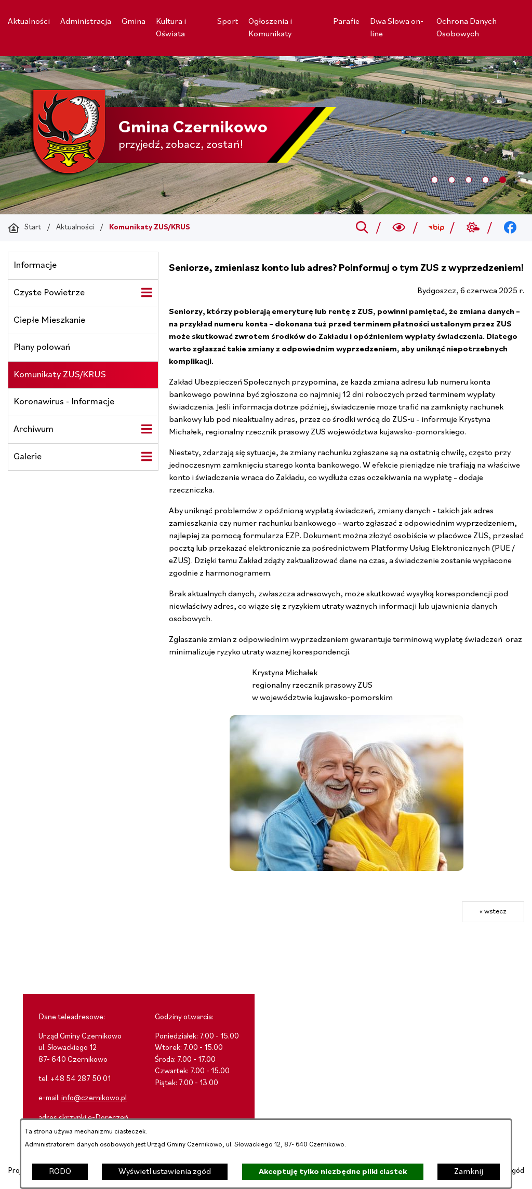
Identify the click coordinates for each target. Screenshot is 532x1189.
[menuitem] (29, 22)
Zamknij (468, 1172)
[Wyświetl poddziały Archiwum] (146, 429)
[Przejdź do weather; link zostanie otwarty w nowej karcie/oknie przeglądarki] (473, 227)
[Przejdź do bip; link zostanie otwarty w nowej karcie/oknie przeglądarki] (436, 227)
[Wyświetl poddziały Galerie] (146, 457)
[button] (346, 869)
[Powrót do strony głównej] (24, 228)
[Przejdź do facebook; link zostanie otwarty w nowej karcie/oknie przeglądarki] (510, 227)
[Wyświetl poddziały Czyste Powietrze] (146, 293)
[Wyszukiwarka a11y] (399, 227)
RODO (60, 1172)
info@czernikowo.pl (94, 1098)
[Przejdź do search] (362, 227)
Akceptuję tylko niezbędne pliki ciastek (333, 1172)
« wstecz (493, 911)
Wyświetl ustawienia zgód (164, 1172)
